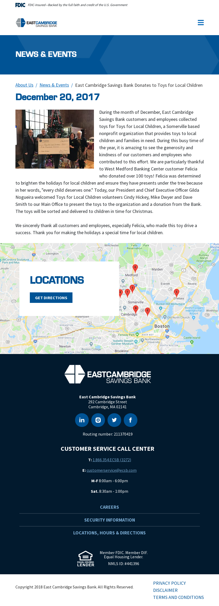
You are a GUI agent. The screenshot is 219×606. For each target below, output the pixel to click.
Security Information (109, 520)
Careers (109, 507)
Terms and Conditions (178, 597)
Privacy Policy (169, 583)
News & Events (54, 85)
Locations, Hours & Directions (109, 533)
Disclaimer (165, 590)
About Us (24, 85)
